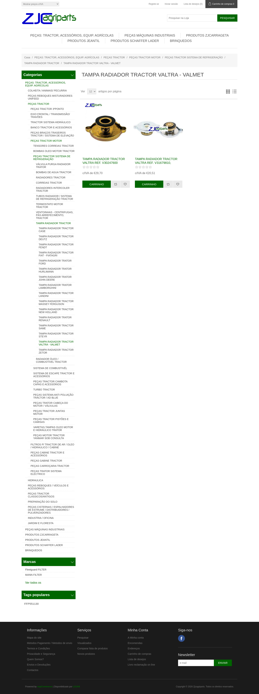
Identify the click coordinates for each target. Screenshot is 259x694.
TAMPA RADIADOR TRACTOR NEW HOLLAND (56, 311)
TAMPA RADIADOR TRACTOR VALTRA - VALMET (56, 343)
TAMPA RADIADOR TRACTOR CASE (56, 230)
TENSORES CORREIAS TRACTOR (53, 145)
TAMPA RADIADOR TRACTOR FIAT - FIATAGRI (56, 254)
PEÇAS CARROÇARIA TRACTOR (50, 465)
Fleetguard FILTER (35, 569)
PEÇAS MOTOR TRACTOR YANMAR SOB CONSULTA (49, 437)
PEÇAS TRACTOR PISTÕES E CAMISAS (51, 420)
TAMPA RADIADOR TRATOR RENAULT (55, 319)
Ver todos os (33, 582)
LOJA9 (76, 686)
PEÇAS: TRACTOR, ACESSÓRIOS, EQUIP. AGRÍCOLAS (71, 35)
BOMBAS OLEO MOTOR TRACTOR (53, 151)
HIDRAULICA (35, 480)
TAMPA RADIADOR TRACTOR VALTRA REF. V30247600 (103, 160)
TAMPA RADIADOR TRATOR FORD (55, 262)
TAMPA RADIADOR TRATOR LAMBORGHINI (55, 286)
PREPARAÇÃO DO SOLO (42, 501)
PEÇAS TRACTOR (114, 57)
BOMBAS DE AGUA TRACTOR (53, 172)
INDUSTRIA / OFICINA (41, 517)
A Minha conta (136, 637)
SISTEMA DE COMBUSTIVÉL (50, 368)
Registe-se (154, 4)
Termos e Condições (38, 648)
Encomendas (135, 643)
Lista (234, 91)
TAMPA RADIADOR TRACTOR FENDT (56, 246)
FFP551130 (31, 603)
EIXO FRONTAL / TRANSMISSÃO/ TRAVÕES (50, 115)
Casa (27, 57)
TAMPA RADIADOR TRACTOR (41, 63)
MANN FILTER (33, 574)
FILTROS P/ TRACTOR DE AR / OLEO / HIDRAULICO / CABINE (52, 446)
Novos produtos (86, 653)
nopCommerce (44, 686)
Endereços (134, 648)
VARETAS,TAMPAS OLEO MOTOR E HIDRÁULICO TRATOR (53, 429)
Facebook (181, 638)
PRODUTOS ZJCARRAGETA (207, 35)
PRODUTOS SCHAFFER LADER (135, 41)
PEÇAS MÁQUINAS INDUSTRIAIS (149, 35)
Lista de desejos (137, 659)
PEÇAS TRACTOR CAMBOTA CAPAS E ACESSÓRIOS (50, 383)
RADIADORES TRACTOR (50, 177)
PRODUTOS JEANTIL (83, 41)
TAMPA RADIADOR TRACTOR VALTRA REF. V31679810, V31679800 (156, 162)
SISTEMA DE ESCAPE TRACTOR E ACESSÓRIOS (53, 375)
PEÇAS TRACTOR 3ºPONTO (47, 108)
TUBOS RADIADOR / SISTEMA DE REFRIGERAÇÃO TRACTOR (54, 197)
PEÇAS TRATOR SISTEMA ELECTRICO (46, 472)
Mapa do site (34, 637)
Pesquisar (82, 637)
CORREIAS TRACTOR (49, 182)
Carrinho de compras (139, 653)
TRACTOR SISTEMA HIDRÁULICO (51, 122)
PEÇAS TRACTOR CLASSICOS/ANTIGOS (41, 495)
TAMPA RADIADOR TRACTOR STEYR (56, 335)
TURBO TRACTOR (44, 389)
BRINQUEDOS (181, 41)
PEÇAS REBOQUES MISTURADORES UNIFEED (50, 97)
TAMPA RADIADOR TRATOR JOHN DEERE (55, 278)
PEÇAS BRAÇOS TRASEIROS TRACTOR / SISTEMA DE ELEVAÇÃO (52, 134)
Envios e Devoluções (39, 664)
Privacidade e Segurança (41, 653)
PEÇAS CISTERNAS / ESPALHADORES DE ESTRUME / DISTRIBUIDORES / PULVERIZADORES (51, 510)
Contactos (32, 670)
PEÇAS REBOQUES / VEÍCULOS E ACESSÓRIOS (48, 487)
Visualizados (84, 643)
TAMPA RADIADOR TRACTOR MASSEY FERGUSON (56, 303)
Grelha (228, 91)
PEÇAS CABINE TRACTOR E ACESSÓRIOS (47, 454)
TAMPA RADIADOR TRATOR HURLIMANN (55, 270)
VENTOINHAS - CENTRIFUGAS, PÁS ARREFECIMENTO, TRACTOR (54, 215)
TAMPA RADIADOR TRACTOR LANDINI (56, 294)
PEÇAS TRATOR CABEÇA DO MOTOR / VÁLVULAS (50, 404)
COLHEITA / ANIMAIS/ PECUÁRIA (47, 90)
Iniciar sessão (171, 4)
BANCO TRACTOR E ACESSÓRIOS (51, 127)
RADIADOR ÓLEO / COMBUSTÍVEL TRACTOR (51, 360)
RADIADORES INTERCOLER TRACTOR (53, 189)
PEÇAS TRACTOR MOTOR (144, 57)
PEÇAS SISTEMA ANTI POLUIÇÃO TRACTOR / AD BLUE (53, 396)
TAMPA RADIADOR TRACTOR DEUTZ (56, 238)
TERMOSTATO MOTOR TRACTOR (49, 205)
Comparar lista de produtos (92, 648)
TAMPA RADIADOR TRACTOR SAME (56, 327)
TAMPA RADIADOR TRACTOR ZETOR (56, 351)
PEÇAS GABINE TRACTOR (46, 460)
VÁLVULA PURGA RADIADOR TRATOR (53, 166)
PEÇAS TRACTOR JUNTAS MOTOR (49, 412)
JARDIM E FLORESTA (40, 523)
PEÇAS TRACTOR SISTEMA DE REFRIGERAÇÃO (194, 57)
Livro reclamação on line (141, 664)
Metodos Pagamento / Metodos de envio (49, 643)
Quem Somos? (35, 659)
